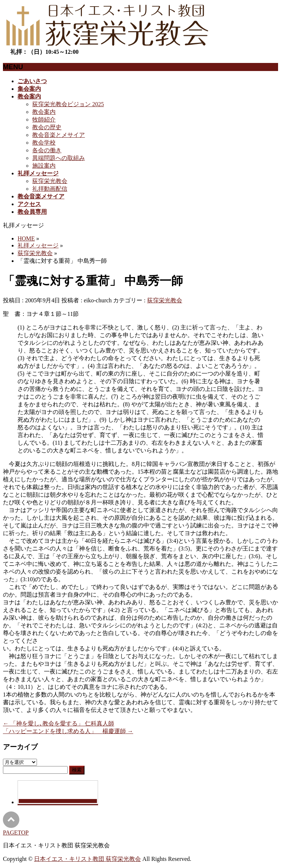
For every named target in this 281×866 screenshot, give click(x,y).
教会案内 (44, 112)
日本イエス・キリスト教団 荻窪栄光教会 (87, 859)
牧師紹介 (44, 119)
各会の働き (46, 150)
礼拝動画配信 (49, 189)
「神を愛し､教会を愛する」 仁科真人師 (58, 723)
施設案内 (44, 166)
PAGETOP (16, 832)
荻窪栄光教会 (49, 181)
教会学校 (44, 142)
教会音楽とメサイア (58, 135)
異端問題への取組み (58, 158)
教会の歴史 (46, 127)
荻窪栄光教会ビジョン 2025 (68, 104)
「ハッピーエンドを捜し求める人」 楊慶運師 (68, 731)
